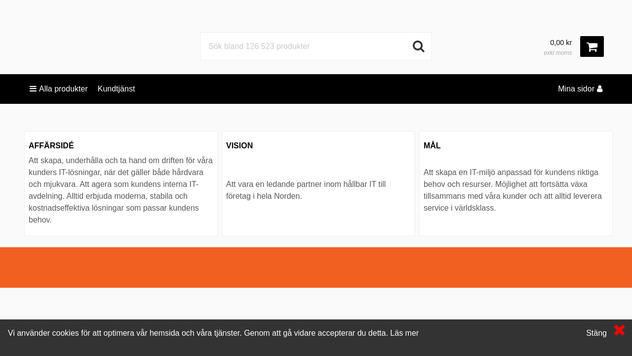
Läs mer (404, 333)
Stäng (596, 333)
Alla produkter (59, 89)
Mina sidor (580, 89)
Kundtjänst (116, 89)
